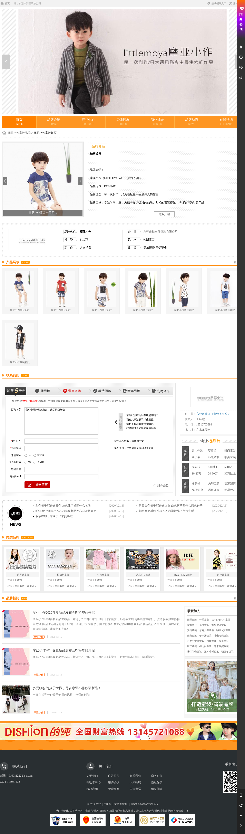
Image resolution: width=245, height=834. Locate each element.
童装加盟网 (120, 804)
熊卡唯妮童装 (221, 646)
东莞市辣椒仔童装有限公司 (160, 231)
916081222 (13, 781)
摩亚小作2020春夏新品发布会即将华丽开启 (64, 612)
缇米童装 (224, 641)
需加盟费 (230, 483)
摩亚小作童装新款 (20, 310)
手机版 (107, 804)
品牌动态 (191, 121)
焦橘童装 (204, 625)
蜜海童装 (192, 635)
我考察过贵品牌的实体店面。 (142, 428)
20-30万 (213, 473)
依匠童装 (192, 619)
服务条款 (163, 485)
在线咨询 (226, 121)
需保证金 (213, 489)
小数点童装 (103, 574)
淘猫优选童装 (219, 625)
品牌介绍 (53, 121)
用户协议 (113, 782)
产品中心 (88, 121)
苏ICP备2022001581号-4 (144, 804)
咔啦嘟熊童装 (221, 635)
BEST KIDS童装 (183, 574)
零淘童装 (192, 625)
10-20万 (196, 473)
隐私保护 (157, 782)
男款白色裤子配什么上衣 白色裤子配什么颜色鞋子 (171, 505)
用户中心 (235, 3)
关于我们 (92, 775)
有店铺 (41, 461)
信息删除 (157, 788)
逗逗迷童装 (23, 574)
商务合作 (157, 775)
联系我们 (135, 775)
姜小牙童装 (205, 635)
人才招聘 (135, 782)
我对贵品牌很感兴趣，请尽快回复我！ (61, 421)
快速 (210, 441)
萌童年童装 (227, 651)
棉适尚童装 (205, 646)
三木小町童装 (211, 651)
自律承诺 (135, 788)
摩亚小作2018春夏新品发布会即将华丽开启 (64, 650)
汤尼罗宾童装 (143, 574)
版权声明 (92, 788)
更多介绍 (164, 214)
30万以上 (230, 473)
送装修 (196, 483)
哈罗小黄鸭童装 (195, 641)
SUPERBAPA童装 (221, 619)
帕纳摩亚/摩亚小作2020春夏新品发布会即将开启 (66, 510)
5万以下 (213, 467)
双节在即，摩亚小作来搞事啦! (55, 516)
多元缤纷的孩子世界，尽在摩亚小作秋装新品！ (67, 688)
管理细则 (113, 788)
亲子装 (196, 457)
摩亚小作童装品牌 (19, 132)
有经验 (41, 455)
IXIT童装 (192, 646)
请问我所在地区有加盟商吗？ (142, 415)
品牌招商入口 (216, 3)
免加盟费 (213, 483)
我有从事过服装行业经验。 (141, 419)
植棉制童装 (63, 574)
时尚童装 (230, 450)
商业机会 (157, 121)
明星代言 (230, 489)
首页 (5, 3)
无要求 (196, 467)
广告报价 (113, 775)
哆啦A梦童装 (223, 630)
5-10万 (228, 467)
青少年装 (197, 450)
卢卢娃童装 (223, 574)
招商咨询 (241, 19)
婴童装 (212, 450)
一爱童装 (204, 619)
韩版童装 (213, 457)
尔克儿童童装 (206, 630)
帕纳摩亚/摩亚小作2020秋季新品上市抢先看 (166, 510)
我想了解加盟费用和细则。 (141, 423)
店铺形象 (122, 121)
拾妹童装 (211, 641)
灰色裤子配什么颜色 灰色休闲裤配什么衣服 (63, 505)
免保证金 (197, 489)
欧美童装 (230, 457)
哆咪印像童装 (194, 651)
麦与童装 (192, 630)
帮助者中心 (93, 782)
